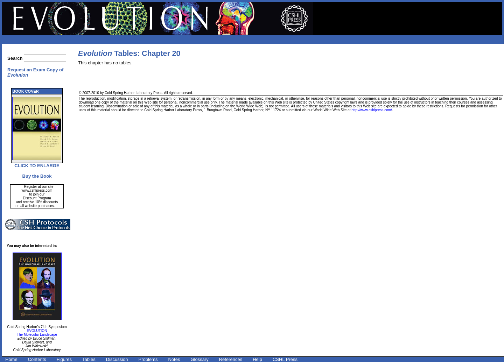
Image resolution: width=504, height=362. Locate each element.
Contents (37, 359)
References (230, 359)
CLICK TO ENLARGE (36, 165)
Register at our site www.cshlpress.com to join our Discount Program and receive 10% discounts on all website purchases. (36, 196)
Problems (148, 359)
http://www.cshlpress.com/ (371, 110)
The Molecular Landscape (37, 334)
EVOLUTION (37, 331)
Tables (89, 359)
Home (11, 359)
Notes (174, 359)
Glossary (199, 359)
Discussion (117, 359)
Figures (64, 359)
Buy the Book (37, 176)
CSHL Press (285, 359)
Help (257, 359)
